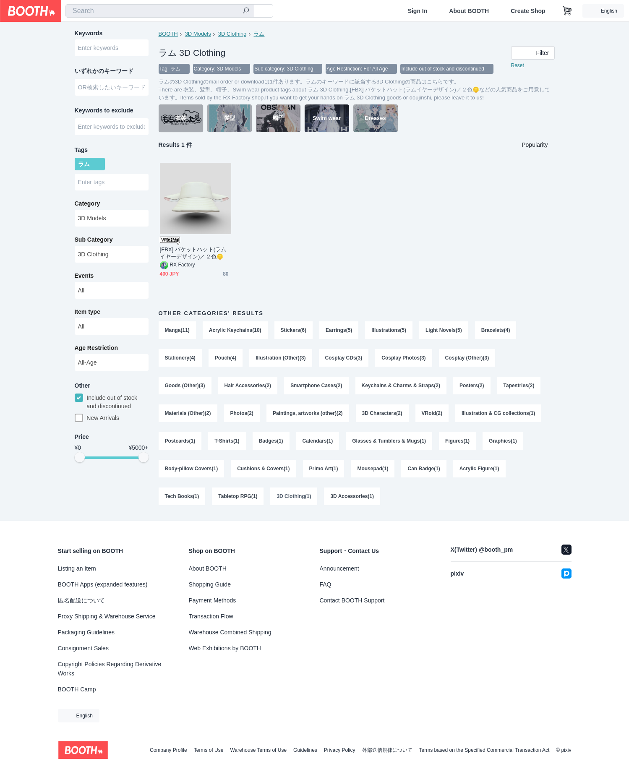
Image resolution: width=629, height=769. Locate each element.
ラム (258, 34)
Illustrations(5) (388, 330)
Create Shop (528, 11)
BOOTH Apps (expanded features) (103, 584)
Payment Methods (212, 600)
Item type (87, 312)
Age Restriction (96, 348)
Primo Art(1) (323, 469)
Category (87, 203)
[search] (246, 11)
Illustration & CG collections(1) (498, 413)
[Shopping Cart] (567, 11)
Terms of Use (209, 750)
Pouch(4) (225, 358)
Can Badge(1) (423, 469)
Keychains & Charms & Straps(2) (401, 385)
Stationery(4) (180, 358)
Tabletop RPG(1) (237, 496)
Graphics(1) (503, 441)
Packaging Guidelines (86, 632)
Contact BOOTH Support (352, 600)
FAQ (325, 584)
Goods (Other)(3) (185, 385)
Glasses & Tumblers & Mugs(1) (389, 441)
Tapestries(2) (519, 385)
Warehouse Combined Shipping (230, 632)
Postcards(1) (180, 441)
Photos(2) (241, 413)
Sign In (418, 11)
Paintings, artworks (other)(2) (308, 413)
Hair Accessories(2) (247, 385)
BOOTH (168, 34)
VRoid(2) (432, 413)
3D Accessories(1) (352, 496)
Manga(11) (177, 330)
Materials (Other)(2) (188, 413)
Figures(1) (457, 441)
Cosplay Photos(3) (403, 358)
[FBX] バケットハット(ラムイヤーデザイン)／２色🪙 (193, 253)
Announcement (339, 568)
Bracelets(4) (495, 330)
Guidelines (305, 750)
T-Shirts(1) (226, 441)
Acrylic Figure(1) (479, 469)
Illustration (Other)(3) (280, 358)
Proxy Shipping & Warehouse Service (107, 616)
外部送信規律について (387, 750)
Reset (517, 65)
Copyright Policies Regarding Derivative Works (110, 669)
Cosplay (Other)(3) (467, 358)
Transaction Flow (211, 616)
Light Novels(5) (443, 330)
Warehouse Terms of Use (258, 750)
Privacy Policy (339, 750)
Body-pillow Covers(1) (191, 469)
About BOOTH (469, 11)
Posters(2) (471, 385)
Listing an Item (77, 568)
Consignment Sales (83, 648)
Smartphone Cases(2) (316, 385)
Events (84, 276)
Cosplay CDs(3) (344, 358)
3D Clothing (232, 34)
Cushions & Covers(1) (263, 469)
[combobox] (159, 11)
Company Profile (168, 750)
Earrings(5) (339, 330)
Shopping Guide (210, 584)
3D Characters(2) (382, 413)
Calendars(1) (318, 441)
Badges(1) (271, 441)
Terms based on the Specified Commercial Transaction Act (484, 750)
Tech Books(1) (182, 496)
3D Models (198, 34)
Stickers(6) (293, 330)
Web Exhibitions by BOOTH (225, 648)
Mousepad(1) (372, 469)
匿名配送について (81, 600)
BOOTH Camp (77, 689)
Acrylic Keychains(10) (235, 330)
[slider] (80, 457)
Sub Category (94, 239)
